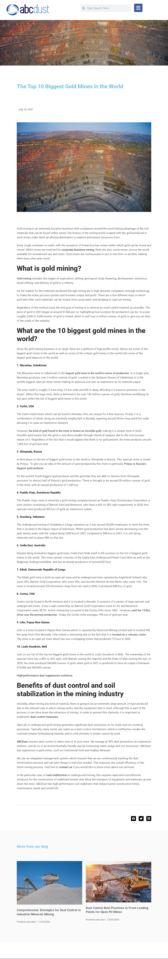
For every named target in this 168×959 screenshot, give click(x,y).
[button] (138, 8)
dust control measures (44, 717)
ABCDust (22, 741)
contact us (65, 767)
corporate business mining (78, 249)
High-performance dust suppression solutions (45, 675)
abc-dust (31, 922)
